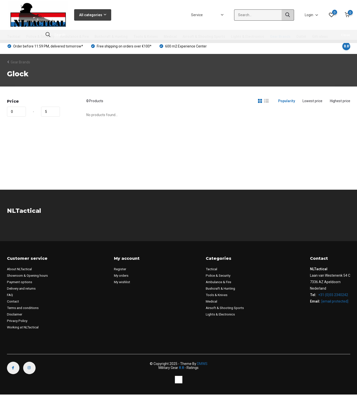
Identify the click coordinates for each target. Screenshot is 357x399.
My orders (123, 280)
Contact (13, 306)
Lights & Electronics (247, 37)
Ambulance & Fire (74, 37)
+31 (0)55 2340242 (332, 299)
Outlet (301, 37)
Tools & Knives (145, 37)
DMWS (202, 368)
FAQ (10, 299)
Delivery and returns (22, 293)
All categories (92, 15)
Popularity (286, 105)
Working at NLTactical (23, 331)
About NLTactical (20, 273)
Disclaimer (15, 318)
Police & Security (40, 37)
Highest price (340, 105)
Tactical (13, 37)
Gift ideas (320, 37)
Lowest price (312, 105)
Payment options (20, 286)
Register (122, 273)
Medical (170, 37)
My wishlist (124, 286)
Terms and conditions (24, 312)
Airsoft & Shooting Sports (204, 37)
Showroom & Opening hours (29, 280)
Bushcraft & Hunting (111, 37)
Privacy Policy (17, 325)
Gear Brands (280, 37)
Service (197, 15)
